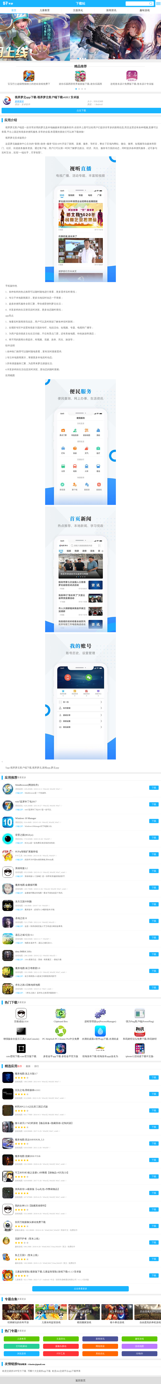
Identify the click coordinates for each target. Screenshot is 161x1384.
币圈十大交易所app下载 (39, 1371)
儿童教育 (45, 10)
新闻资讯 (111, 10)
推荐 (19, 1066)
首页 (13, 10)
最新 (28, 1066)
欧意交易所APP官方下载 (14, 1371)
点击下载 (81, 110)
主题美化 (78, 10)
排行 (36, 1066)
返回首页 (80, 1380)
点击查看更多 (80, 1289)
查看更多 (21, 777)
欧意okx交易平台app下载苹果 (66, 1371)
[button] (76, 89)
